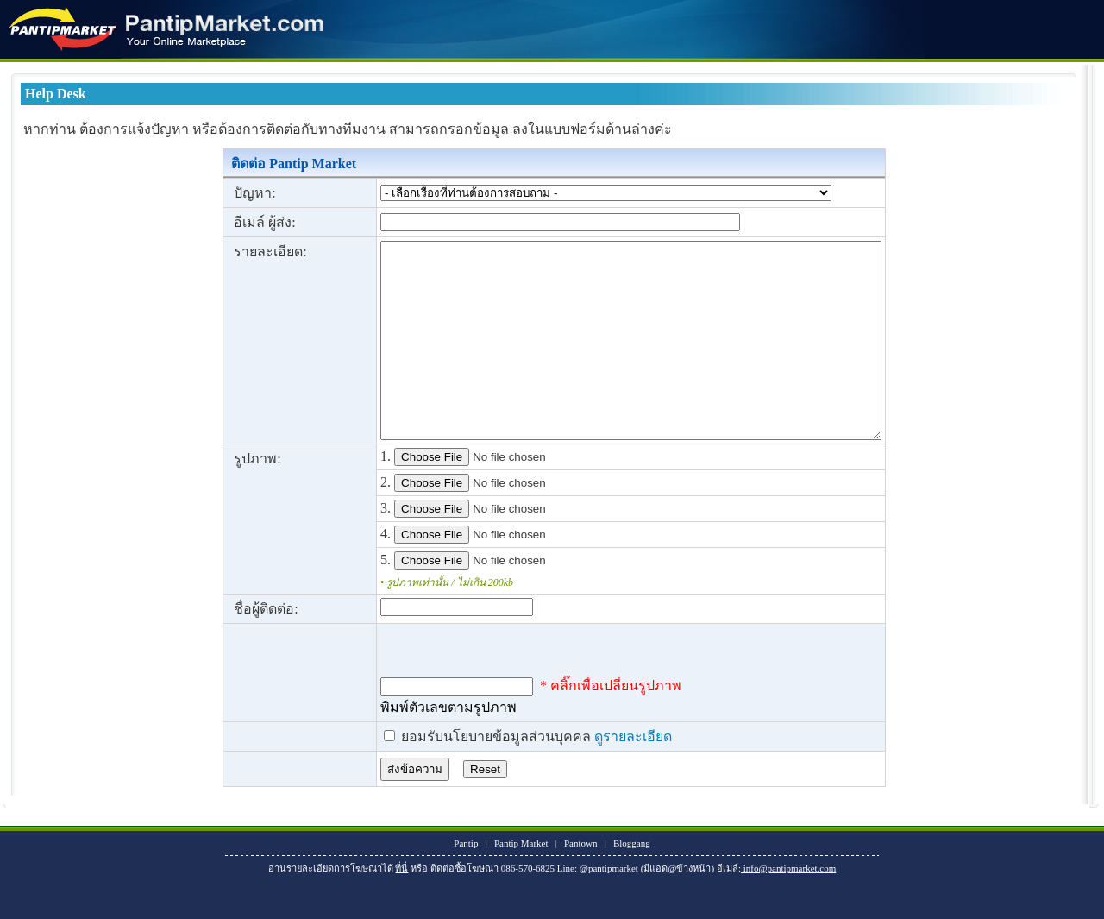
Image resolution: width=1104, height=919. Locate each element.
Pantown (581, 882)
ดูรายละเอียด (573, 775)
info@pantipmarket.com (788, 907)
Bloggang (631, 882)
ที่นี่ (401, 907)
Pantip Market (521, 882)
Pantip (466, 882)
